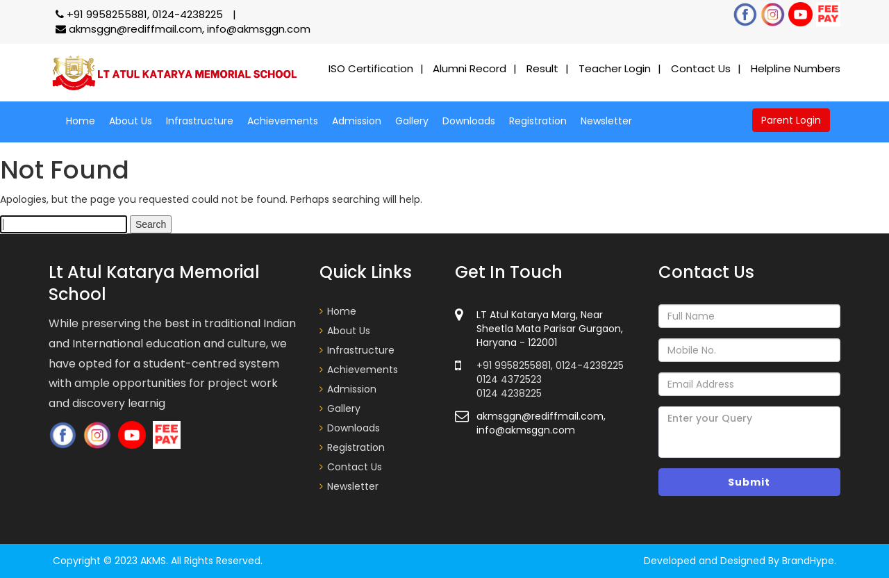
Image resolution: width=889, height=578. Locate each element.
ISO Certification (371, 68)
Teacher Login (615, 68)
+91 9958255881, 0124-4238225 (141, 14)
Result (542, 68)
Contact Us (701, 68)
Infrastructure (199, 121)
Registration (538, 121)
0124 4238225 (509, 393)
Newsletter (606, 121)
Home (80, 121)
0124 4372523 (509, 379)
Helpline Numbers (795, 68)
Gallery (412, 121)
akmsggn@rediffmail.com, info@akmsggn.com (183, 29)
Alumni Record (469, 68)
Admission (356, 121)
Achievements (282, 121)
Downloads (468, 121)
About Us (130, 121)
